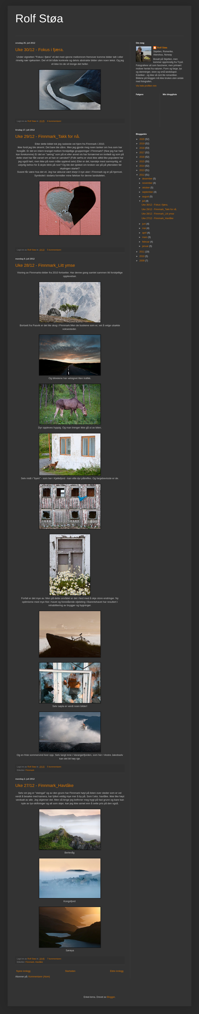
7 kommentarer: (54, 959)
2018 (142, 148)
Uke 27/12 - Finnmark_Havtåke (44, 785)
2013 (142, 170)
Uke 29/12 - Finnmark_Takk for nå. (47, 136)
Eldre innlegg (116, 971)
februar (146, 241)
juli (144, 201)
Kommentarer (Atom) (39, 976)
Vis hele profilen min (146, 85)
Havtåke (39, 962)
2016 (142, 157)
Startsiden (70, 971)
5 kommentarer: (54, 250)
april (144, 232)
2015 (142, 161)
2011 (142, 251)
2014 (142, 166)
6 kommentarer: (54, 121)
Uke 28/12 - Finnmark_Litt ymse (45, 265)
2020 (142, 139)
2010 (142, 256)
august (146, 196)
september (148, 192)
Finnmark (30, 770)
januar (145, 246)
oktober (146, 187)
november (147, 183)
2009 (142, 260)
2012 (142, 175)
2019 (142, 143)
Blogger (111, 997)
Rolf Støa (39, 18)
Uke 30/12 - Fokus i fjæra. (39, 49)
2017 (142, 152)
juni (144, 224)
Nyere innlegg (23, 971)
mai (144, 228)
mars (145, 237)
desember (147, 178)
